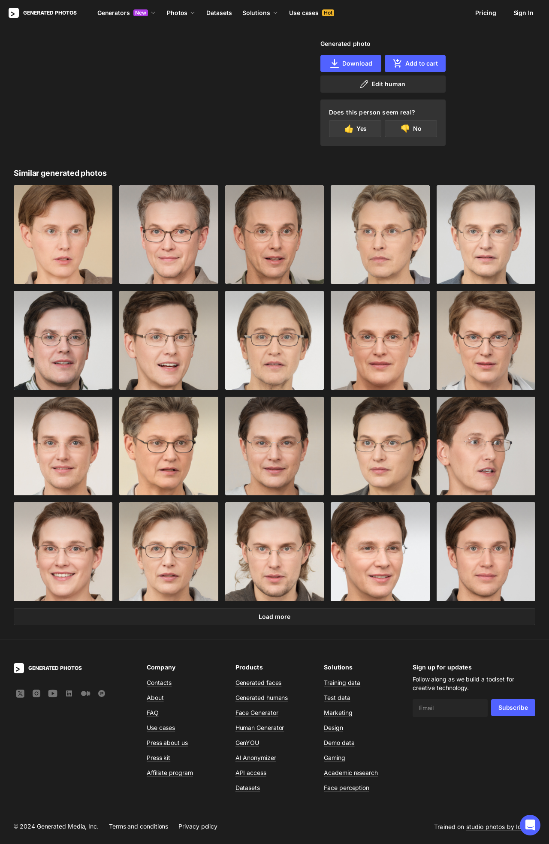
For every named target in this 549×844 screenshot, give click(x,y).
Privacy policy (197, 826)
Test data (337, 697)
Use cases (311, 12)
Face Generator (256, 712)
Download (350, 63)
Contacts (159, 682)
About (155, 697)
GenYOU (247, 742)
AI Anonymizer (255, 757)
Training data (342, 682)
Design (333, 727)
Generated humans (261, 697)
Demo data (339, 742)
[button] (530, 825)
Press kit (158, 757)
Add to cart (415, 63)
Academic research (351, 772)
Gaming (334, 757)
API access (250, 772)
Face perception (346, 787)
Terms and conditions (138, 826)
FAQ (153, 712)
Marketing (338, 712)
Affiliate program (170, 772)
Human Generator (259, 727)
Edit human (382, 84)
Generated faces (258, 682)
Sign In (523, 12)
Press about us (167, 742)
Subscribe (513, 707)
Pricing (485, 12)
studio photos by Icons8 (500, 826)
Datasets (219, 12)
